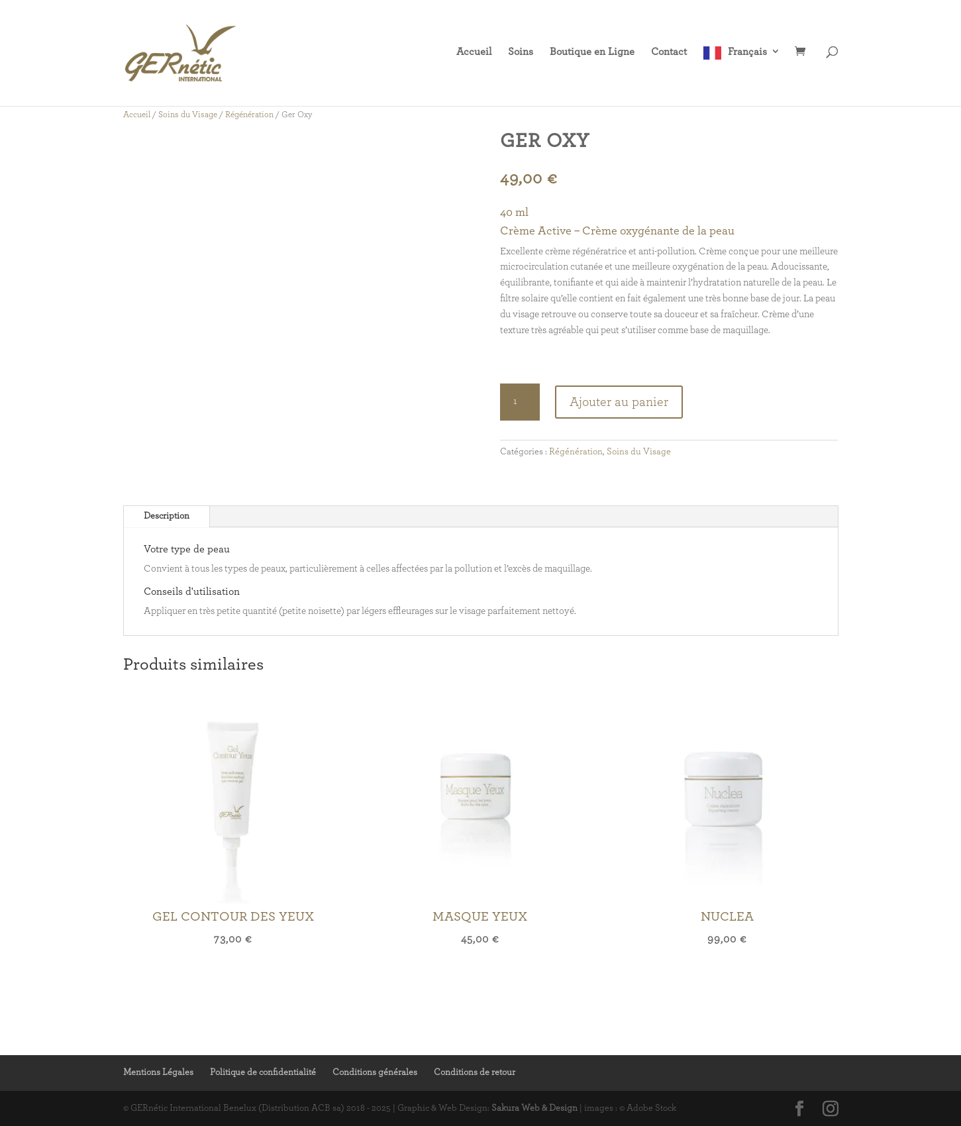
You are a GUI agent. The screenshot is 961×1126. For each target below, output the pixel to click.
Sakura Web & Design (534, 1108)
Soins (520, 52)
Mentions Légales (158, 1072)
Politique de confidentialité (263, 1072)
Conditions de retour (474, 1072)
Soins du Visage (187, 115)
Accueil (473, 52)
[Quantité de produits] (520, 402)
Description (166, 516)
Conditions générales (374, 1072)
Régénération (249, 115)
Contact (669, 52)
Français (747, 51)
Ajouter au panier (619, 402)
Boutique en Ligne (592, 52)
